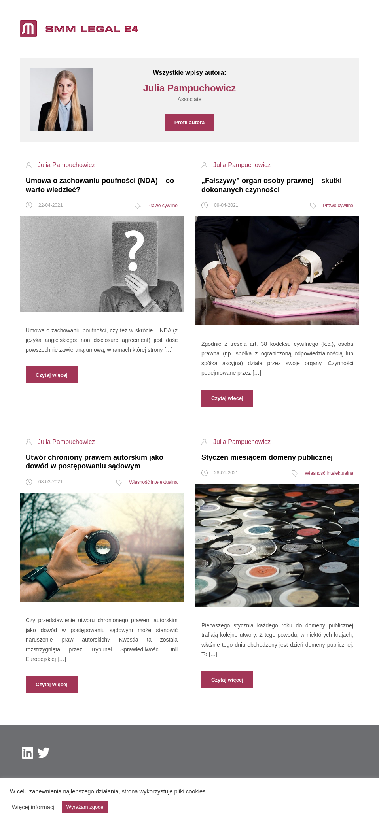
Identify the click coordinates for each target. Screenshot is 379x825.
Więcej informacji (34, 807)
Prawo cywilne (162, 205)
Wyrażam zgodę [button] (85, 807)
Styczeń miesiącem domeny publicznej (267, 457)
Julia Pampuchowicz (66, 165)
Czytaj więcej (52, 375)
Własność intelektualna (153, 482)
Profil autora (189, 122)
